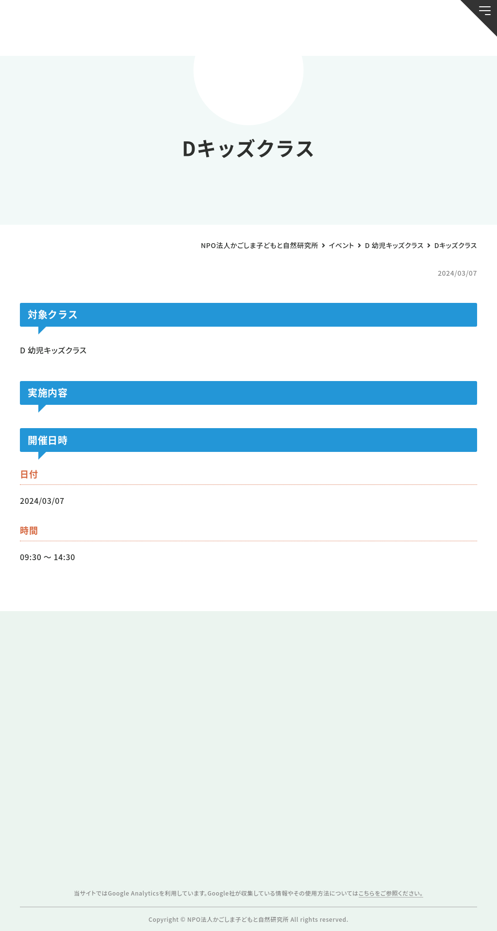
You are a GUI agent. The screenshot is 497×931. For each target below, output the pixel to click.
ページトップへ (467, 917)
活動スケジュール (166, 38)
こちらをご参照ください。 (391, 893)
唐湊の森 (447, 38)
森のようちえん (331, 38)
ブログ (107, 38)
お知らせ (49, 38)
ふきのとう (389, 38)
